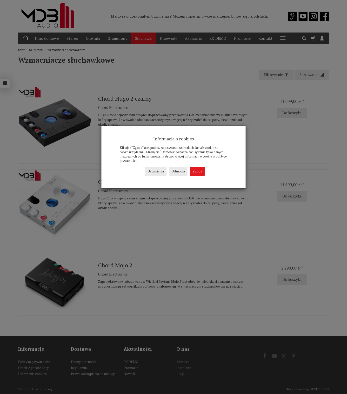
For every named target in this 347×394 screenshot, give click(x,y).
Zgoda (197, 171)
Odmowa (178, 171)
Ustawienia (155, 171)
